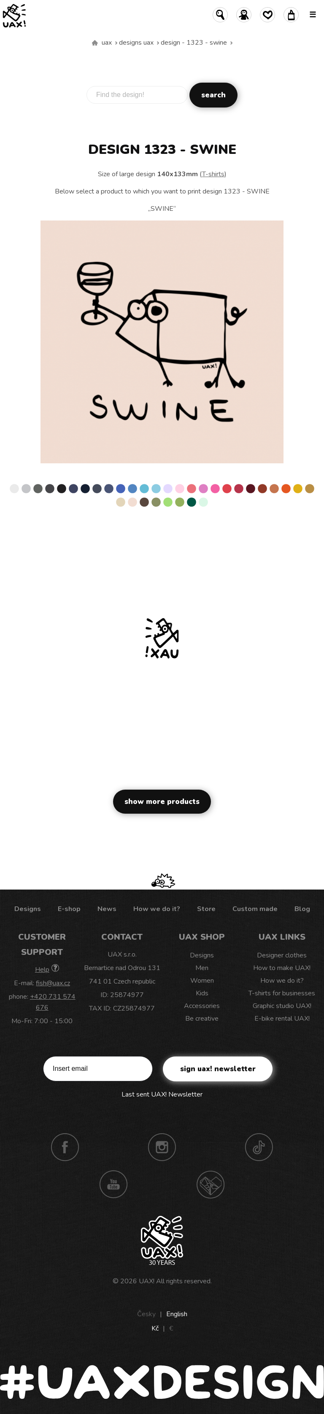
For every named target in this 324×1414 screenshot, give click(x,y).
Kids (202, 993)
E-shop (69, 909)
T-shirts (213, 174)
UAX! (146, 1281)
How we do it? (156, 909)
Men (201, 968)
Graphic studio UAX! (282, 1006)
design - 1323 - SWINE (194, 42)
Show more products (162, 801)
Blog (302, 909)
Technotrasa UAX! (210, 1184)
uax (107, 42)
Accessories (202, 1006)
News (106, 909)
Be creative (202, 1018)
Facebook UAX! (65, 1147)
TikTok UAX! (259, 1147)
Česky (146, 1314)
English (176, 1314)
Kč (155, 1328)
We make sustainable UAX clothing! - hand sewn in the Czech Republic (95, 43)
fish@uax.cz (53, 983)
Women (202, 980)
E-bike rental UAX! (282, 1018)
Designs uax (136, 42)
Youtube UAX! (113, 1184)
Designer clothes (282, 955)
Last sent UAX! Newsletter (162, 1094)
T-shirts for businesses (281, 993)
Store (206, 909)
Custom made (255, 909)
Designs (27, 909)
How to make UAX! (281, 968)
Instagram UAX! (162, 1147)
